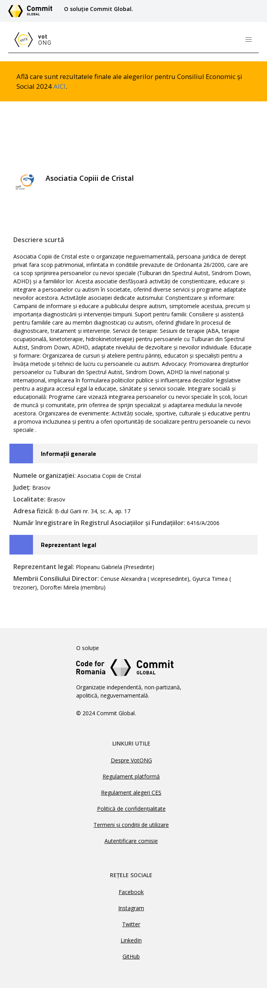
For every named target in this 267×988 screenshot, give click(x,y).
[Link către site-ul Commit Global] (33, 11)
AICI (59, 86)
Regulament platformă (131, 776)
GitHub (131, 956)
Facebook (131, 892)
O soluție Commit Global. (98, 9)
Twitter (131, 924)
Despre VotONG (131, 760)
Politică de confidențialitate (131, 808)
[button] (248, 39)
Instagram (131, 908)
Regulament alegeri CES (131, 792)
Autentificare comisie (131, 841)
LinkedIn (131, 940)
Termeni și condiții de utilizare (131, 824)
